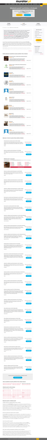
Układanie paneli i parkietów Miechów (26, 394)
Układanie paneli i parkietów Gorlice (7, 394)
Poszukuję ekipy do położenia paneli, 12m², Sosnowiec (12, 244)
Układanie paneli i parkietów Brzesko (7, 392)
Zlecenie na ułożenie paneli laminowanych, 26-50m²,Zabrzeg (13, 281)
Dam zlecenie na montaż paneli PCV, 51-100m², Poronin (12, 347)
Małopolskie (5, 28)
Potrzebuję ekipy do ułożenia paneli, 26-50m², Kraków (12, 141)
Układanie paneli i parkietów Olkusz (26, 395)
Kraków (8, 28)
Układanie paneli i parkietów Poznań (7, 385)
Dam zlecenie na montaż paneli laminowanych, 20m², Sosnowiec (13, 254)
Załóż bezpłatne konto (18, 378)
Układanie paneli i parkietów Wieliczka (26, 398)
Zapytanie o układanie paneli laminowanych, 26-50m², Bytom (13, 356)
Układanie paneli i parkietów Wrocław (16, 384)
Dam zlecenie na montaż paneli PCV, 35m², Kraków (11, 206)
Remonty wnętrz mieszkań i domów (38, 36)
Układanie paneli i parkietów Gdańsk (26, 385)
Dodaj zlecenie (19, 15)
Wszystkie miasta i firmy (19, 167)
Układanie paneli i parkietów (6, 389)
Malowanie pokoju (37, 49)
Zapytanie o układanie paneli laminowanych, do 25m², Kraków (13, 180)
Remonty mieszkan (37, 48)
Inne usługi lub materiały (38, 38)
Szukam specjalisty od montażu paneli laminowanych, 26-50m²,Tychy (14, 272)
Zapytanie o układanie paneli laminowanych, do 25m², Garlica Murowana (15, 216)
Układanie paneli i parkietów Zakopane (7, 398)
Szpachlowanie (37, 52)
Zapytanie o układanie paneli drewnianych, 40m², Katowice (13, 300)
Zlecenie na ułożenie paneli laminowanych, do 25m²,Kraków (13, 171)
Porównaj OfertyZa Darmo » (39, 41)
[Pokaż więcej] (23, 61)
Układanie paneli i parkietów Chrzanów (16, 392)
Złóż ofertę (28, 145)
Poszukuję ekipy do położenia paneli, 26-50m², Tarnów (12, 327)
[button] (30, 51)
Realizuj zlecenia (27, 15)
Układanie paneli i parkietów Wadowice (17, 398)
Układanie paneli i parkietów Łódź (16, 385)
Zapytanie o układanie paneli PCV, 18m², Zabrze (11, 366)
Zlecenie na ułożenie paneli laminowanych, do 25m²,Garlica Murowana (14, 226)
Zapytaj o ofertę (29, 69)
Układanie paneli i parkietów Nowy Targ (17, 395)
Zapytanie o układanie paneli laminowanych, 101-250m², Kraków (13, 189)
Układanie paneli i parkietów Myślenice (7, 395)
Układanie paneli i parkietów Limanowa (17, 394)
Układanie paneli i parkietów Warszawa (7, 384)
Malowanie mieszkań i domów (38, 33)
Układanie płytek (37, 34)
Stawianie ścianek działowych (38, 53)
